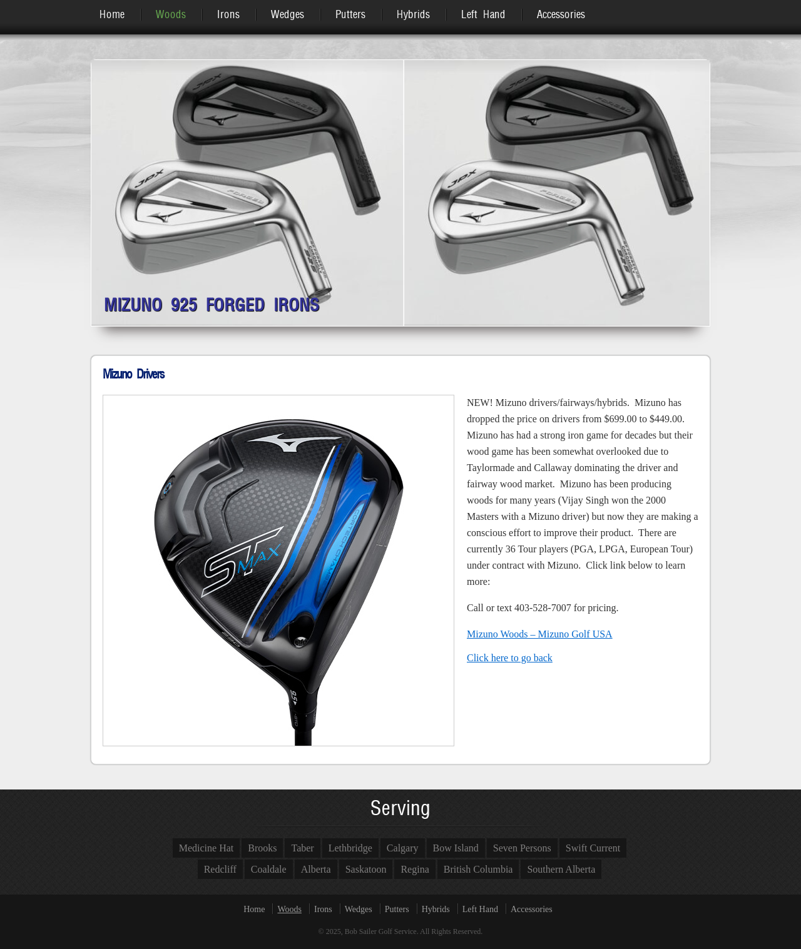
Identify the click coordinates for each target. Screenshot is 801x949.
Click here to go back (510, 657)
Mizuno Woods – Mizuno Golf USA (540, 634)
